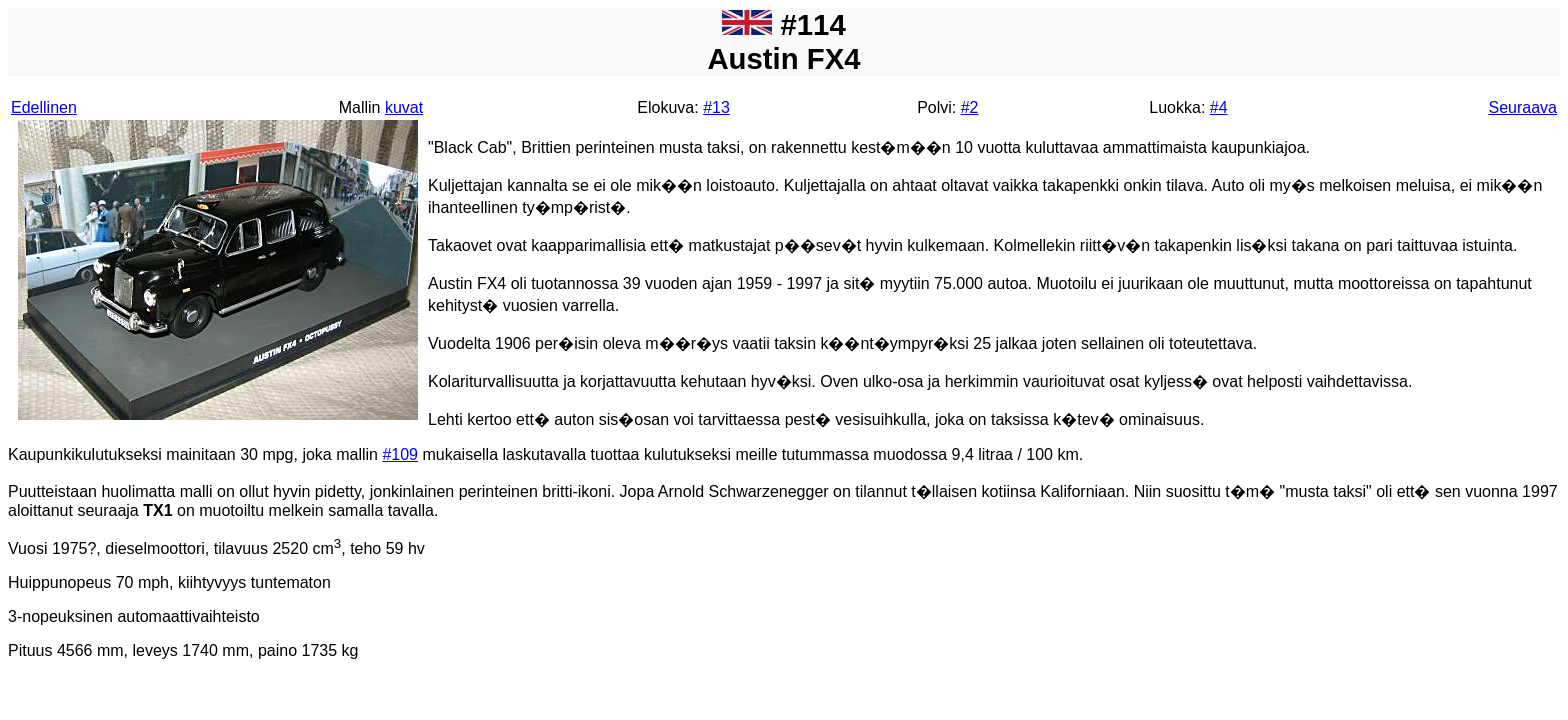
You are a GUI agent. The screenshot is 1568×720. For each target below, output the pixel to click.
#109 (400, 454)
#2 (970, 107)
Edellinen (44, 107)
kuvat (404, 107)
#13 (716, 107)
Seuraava (1523, 107)
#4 (1219, 107)
